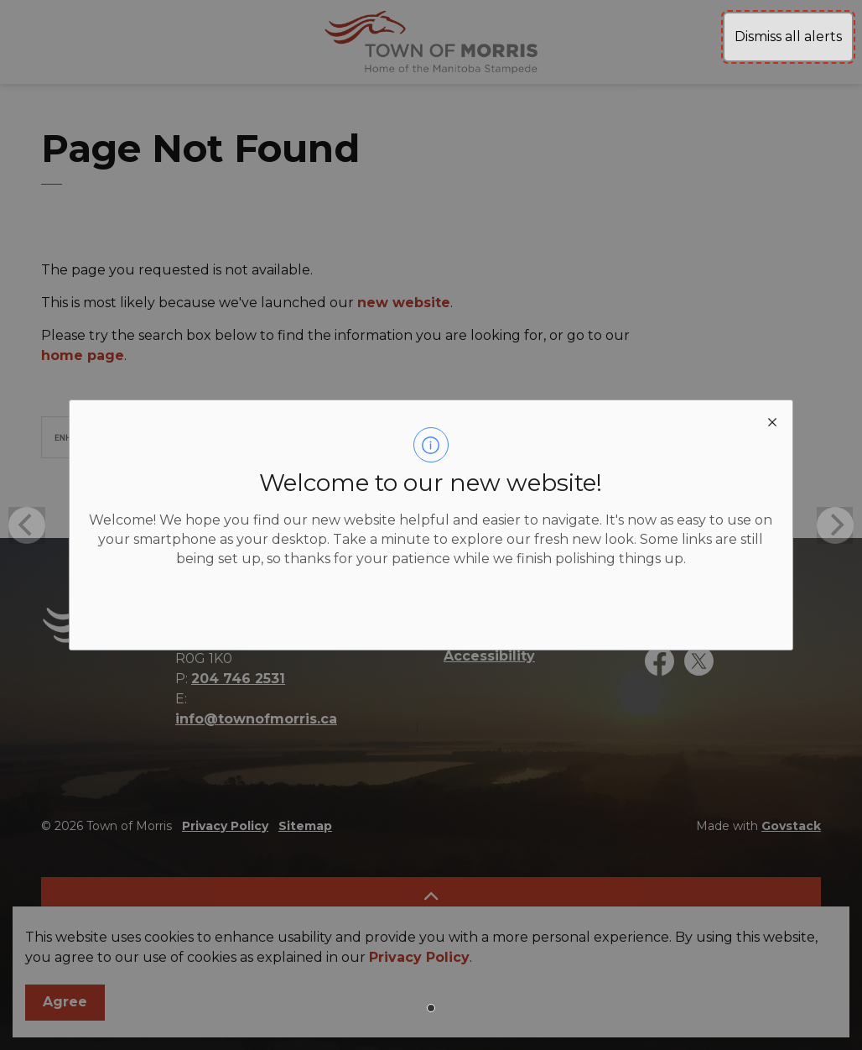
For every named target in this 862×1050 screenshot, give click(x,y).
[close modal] (772, 420)
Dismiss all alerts (788, 36)
